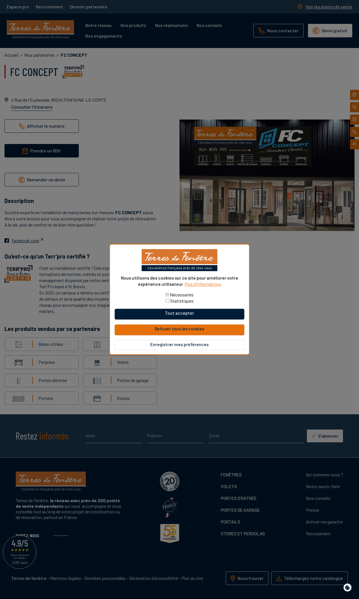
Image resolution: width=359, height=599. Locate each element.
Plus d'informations (203, 284)
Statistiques (182, 301)
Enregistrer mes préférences (179, 344)
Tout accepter (179, 313)
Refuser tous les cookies (179, 328)
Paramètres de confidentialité (349, 588)
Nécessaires (182, 295)
